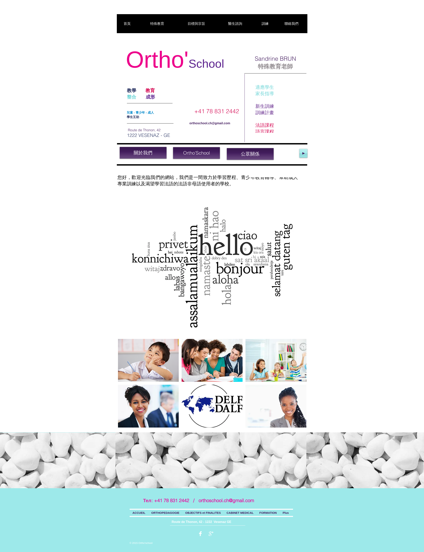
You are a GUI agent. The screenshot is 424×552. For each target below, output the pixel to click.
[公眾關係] (250, 154)
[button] (148, 360)
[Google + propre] (211, 533)
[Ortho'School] (196, 153)
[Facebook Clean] (200, 533)
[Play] (303, 153)
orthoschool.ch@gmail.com (209, 123)
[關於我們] (143, 153)
